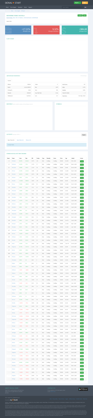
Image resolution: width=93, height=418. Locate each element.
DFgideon (14, 352)
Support (30, 7)
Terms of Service (62, 398)
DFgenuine (14, 319)
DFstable (13, 180)
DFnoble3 (14, 220)
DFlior (13, 276)
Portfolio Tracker (79, 398)
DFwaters (14, 266)
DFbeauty (14, 336)
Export (83, 134)
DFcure (13, 250)
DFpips (13, 263)
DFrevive (14, 345)
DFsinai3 (13, 223)
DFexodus (14, 167)
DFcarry (13, 233)
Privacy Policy (55, 398)
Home (7, 7)
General (9, 80)
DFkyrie (13, 369)
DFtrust (13, 253)
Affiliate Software (72, 398)
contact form (52, 391)
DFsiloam (14, 164)
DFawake (14, 359)
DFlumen (14, 236)
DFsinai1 (13, 177)
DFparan (13, 362)
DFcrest (13, 170)
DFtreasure (14, 230)
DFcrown (14, 355)
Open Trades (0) (11, 140)
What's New (85, 398)
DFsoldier (14, 286)
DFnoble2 (14, 207)
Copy (85, 15)
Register (77, 2)
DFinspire (23, 10)
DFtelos (13, 342)
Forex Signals (13, 7)
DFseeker (14, 174)
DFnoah (13, 279)
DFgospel (14, 349)
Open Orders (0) (20, 140)
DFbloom (14, 269)
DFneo (13, 309)
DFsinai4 (13, 200)
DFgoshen (14, 289)
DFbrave (13, 322)
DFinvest (13, 203)
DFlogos (13, 378)
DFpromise (14, 213)
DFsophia (14, 227)
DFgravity (14, 246)
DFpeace (13, 273)
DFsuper (13, 326)
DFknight (14, 332)
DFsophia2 (14, 210)
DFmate (13, 312)
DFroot (13, 329)
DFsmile (13, 240)
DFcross (13, 299)
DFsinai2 (13, 193)
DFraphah (14, 217)
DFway (13, 184)
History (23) (28, 140)
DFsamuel (14, 190)
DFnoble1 (14, 187)
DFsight (13, 339)
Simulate (80, 15)
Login (85, 2)
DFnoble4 (14, 197)
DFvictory (14, 316)
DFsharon (14, 296)
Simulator (20, 7)
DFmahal (13, 160)
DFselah (13, 302)
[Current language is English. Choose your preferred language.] (86, 7)
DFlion (13, 372)
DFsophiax (14, 260)
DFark (13, 243)
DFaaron (13, 256)
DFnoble (13, 283)
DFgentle (13, 375)
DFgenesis (14, 306)
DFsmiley (14, 365)
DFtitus (13, 293)
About (25, 7)
